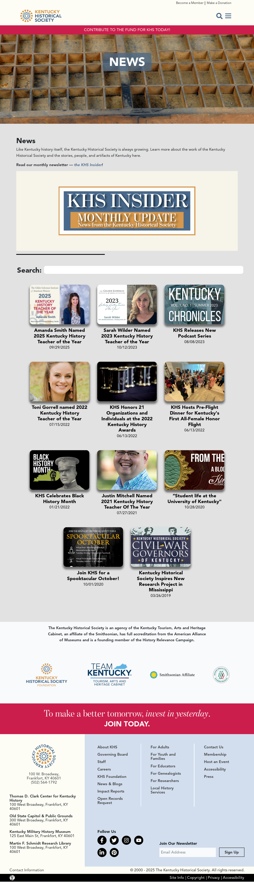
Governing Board (112, 755)
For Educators (163, 766)
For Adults (160, 747)
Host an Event (216, 762)
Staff (101, 762)
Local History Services (162, 790)
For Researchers (165, 781)
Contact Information (27, 870)
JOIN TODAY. (127, 724)
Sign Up (231, 852)
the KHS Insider (88, 165)
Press (209, 777)
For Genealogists (166, 774)
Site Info (177, 878)
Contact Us (213, 747)
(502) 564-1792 (44, 783)
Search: (29, 270)
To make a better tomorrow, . (127, 713)
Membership (215, 755)
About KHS (107, 747)
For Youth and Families (163, 757)
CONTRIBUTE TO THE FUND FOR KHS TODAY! (127, 30)
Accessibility (215, 769)
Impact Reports (110, 791)
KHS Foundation (111, 777)
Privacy (214, 878)
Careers (104, 769)
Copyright (196, 878)
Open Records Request (110, 801)
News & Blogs (109, 784)
